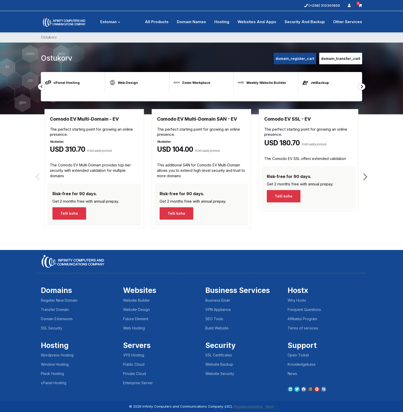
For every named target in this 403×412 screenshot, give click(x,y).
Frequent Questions (304, 309)
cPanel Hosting (53, 383)
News (292, 373)
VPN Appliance (218, 309)
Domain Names (191, 21)
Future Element (135, 319)
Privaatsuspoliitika (248, 406)
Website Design (136, 309)
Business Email (217, 300)
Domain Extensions (57, 319)
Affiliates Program (302, 319)
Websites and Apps (256, 21)
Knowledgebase (302, 364)
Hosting (221, 21)
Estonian (107, 21)
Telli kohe (69, 213)
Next (362, 86)
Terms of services (303, 328)
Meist (270, 406)
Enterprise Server (138, 383)
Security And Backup (305, 21)
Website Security (219, 373)
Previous (41, 86)
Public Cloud (133, 364)
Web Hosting (134, 328)
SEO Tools (214, 319)
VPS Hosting (133, 355)
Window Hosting (55, 364)
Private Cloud (134, 373)
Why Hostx (297, 300)
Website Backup (219, 364)
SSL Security (51, 328)
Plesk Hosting (52, 373)
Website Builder (136, 300)
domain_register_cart (295, 58)
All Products (157, 21)
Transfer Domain (55, 309)
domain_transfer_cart (340, 58)
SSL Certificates (218, 355)
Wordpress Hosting (57, 355)
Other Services (347, 21)
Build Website (216, 328)
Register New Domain (59, 300)
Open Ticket (298, 355)
